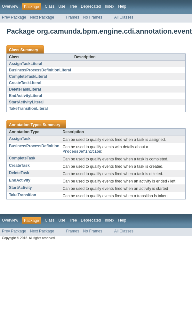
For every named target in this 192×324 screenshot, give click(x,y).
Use (61, 6)
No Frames (92, 17)
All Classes (123, 17)
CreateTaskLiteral (25, 83)
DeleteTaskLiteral (25, 89)
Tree (73, 6)
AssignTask (19, 138)
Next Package (42, 17)
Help (122, 6)
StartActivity (20, 188)
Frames (72, 17)
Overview (10, 6)
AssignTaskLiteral (25, 63)
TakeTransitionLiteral (28, 108)
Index (109, 6)
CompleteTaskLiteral (28, 76)
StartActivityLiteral (26, 102)
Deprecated (91, 6)
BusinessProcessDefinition (34, 146)
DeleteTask (19, 173)
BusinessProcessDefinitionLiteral (40, 70)
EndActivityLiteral (25, 95)
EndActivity (19, 180)
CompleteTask (22, 158)
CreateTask (19, 166)
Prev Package (14, 17)
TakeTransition (22, 195)
